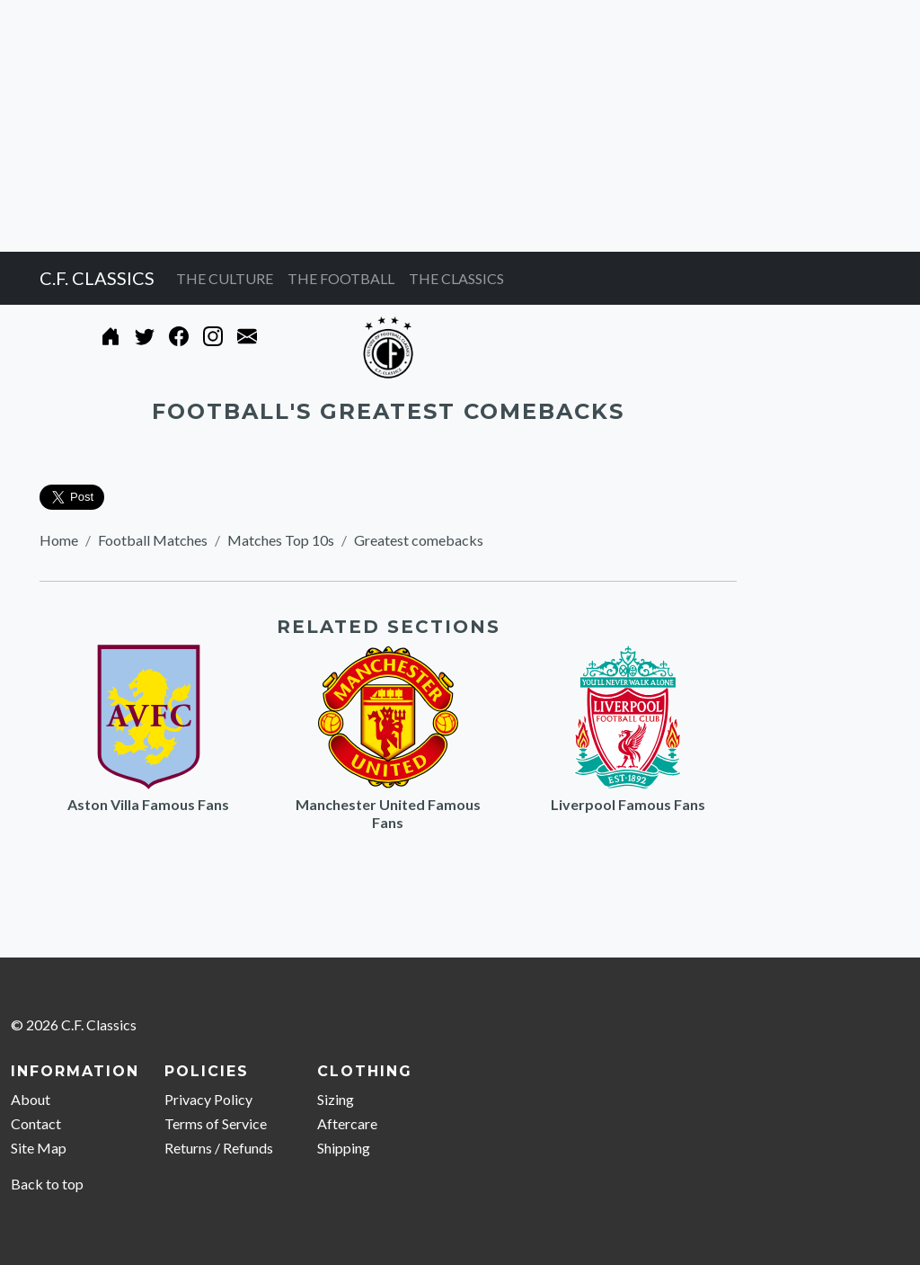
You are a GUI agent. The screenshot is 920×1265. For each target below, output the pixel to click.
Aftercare (347, 1123)
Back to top (47, 1183)
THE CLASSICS (456, 278)
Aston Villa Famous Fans (148, 804)
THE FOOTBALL (341, 278)
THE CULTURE (224, 278)
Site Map (38, 1147)
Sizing (335, 1099)
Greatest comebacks (418, 539)
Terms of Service (215, 1123)
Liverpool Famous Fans (628, 804)
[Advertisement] (460, 126)
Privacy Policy (208, 1099)
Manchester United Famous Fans (388, 813)
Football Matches (153, 539)
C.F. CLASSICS (97, 278)
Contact (36, 1123)
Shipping (343, 1147)
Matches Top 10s (280, 539)
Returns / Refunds (218, 1147)
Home (59, 539)
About (30, 1099)
